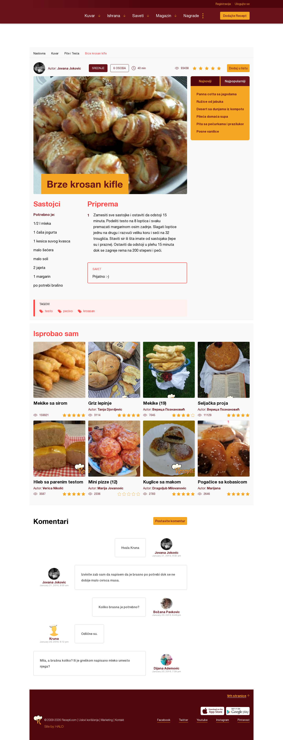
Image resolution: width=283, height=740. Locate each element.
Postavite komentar (170, 521)
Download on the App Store (212, 711)
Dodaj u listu (238, 68)
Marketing (107, 720)
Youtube (202, 720)
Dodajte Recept (235, 15)
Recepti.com (56, 14)
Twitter (183, 720)
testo (49, 311)
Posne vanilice (208, 131)
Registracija (223, 4)
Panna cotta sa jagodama (217, 94)
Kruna (54, 638)
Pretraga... (210, 15)
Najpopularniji (235, 81)
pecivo (68, 311)
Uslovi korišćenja (89, 720)
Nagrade (191, 15)
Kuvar (90, 15)
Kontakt (119, 720)
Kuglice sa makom (169, 458)
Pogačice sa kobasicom (224, 458)
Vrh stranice (236, 696)
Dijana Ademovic (166, 668)
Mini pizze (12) (114, 458)
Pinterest (244, 720)
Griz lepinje (114, 379)
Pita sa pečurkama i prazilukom (220, 124)
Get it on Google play (238, 711)
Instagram (222, 720)
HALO (59, 726)
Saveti (138, 15)
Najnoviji (205, 81)
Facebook (163, 720)
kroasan (89, 311)
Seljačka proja (224, 379)
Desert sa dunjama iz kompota (220, 109)
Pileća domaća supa (212, 116)
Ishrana (113, 15)
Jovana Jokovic (69, 68)
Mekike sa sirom (59, 379)
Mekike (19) (169, 379)
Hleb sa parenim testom (59, 458)
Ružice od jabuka (210, 101)
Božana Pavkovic (166, 612)
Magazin (163, 15)
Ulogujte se (242, 4)
